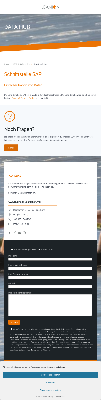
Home (6, 64)
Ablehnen (50, 382)
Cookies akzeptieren (50, 375)
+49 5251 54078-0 (22, 219)
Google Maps (21, 214)
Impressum (60, 396)
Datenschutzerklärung (27, 354)
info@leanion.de (21, 223)
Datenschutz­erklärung (44, 396)
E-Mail (11, 147)
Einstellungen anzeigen (50, 390)
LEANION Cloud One (21, 64)
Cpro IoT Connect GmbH (23, 98)
